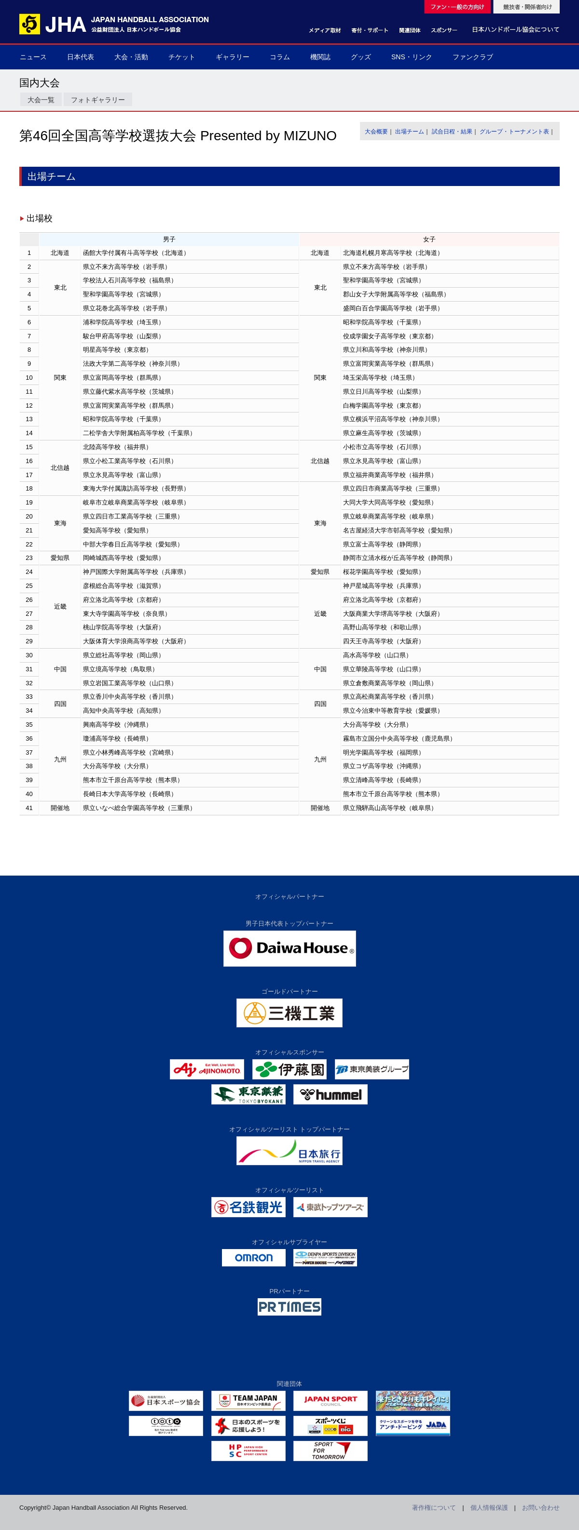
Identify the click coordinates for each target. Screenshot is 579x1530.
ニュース (33, 57)
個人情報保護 (489, 1507)
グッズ (361, 57)
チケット (181, 57)
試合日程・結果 (452, 131)
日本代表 (80, 57)
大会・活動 (131, 57)
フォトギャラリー (98, 100)
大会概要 (376, 131)
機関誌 (320, 57)
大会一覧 (41, 100)
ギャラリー (232, 57)
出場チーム (409, 131)
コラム (280, 57)
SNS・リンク (411, 57)
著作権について (434, 1507)
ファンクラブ (473, 57)
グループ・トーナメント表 (514, 131)
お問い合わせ (541, 1507)
